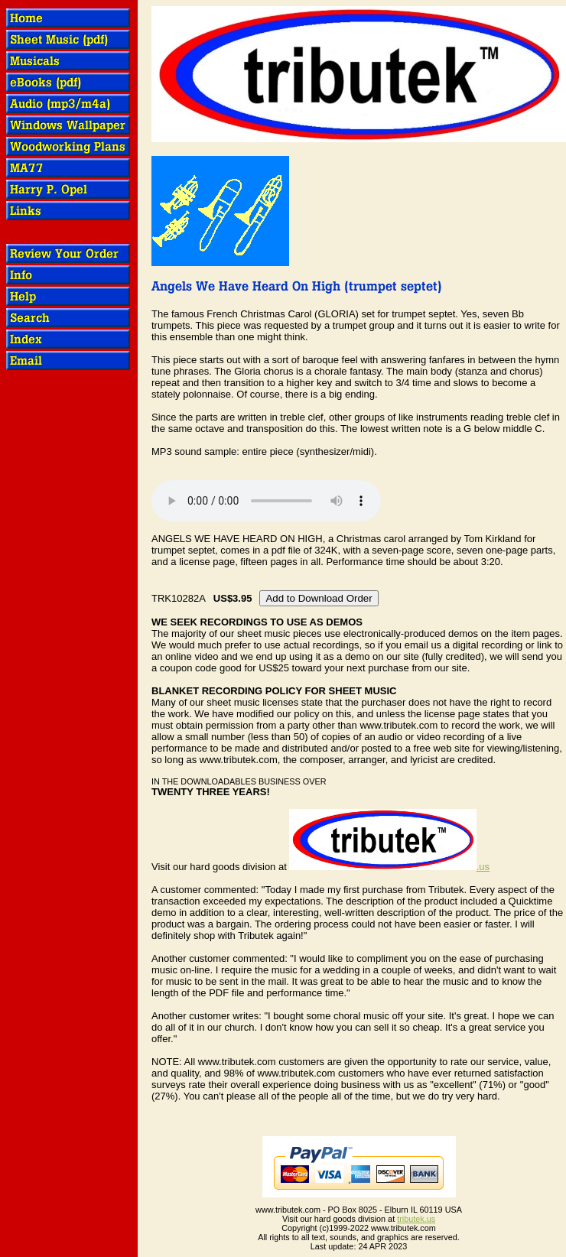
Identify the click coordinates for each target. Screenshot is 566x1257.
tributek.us (416, 1218)
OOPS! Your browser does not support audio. (266, 500)
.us (389, 866)
